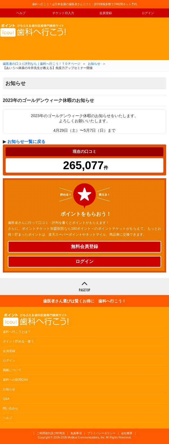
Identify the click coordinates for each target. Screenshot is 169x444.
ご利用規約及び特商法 (51, 433)
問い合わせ (10, 408)
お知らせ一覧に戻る (26, 141)
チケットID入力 (63, 13)
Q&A (6, 398)
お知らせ (94, 63)
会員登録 (105, 13)
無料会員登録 (84, 246)
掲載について (12, 370)
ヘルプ (21, 13)
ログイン (148, 13)
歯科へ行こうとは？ (17, 331)
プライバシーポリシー (101, 433)
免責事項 (76, 433)
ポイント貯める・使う (18, 341)
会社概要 (126, 433)
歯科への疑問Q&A (15, 379)
